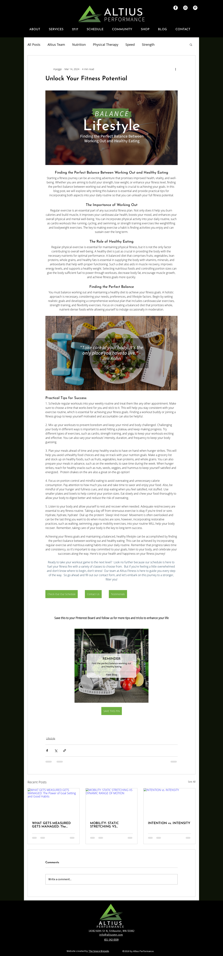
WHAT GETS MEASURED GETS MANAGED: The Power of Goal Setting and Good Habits (52, 825)
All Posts (34, 44)
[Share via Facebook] (47, 750)
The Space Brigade (98, 951)
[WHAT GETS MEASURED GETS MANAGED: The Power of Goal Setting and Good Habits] (53, 802)
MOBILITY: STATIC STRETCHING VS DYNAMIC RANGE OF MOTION (107, 825)
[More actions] (175, 69)
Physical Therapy (105, 44)
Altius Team (56, 44)
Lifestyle (50, 738)
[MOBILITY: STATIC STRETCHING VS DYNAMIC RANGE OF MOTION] (111, 802)
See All (191, 781)
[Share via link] (64, 750)
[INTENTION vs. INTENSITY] (169, 802)
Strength (148, 44)
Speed (130, 44)
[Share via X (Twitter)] (56, 750)
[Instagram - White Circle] (185, 8)
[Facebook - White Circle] (175, 8)
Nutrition (79, 44)
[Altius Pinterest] (195, 8)
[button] (36, 29)
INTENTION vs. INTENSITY (169, 823)
